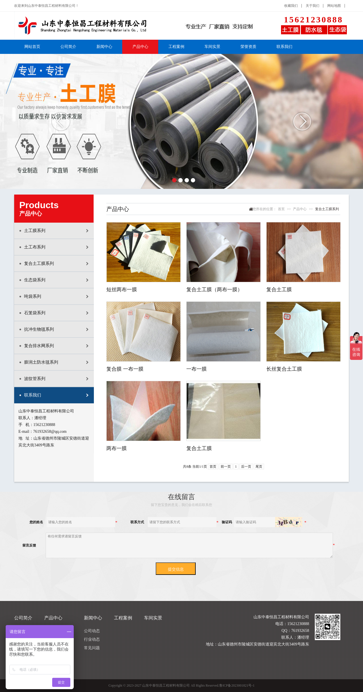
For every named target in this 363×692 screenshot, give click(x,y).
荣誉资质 (248, 47)
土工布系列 (34, 247)
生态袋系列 (34, 280)
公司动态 (92, 631)
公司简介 (68, 47)
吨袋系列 (32, 296)
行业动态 (92, 639)
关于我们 (312, 6)
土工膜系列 (34, 230)
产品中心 (140, 47)
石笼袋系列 (34, 313)
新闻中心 (104, 47)
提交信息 (176, 569)
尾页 (259, 467)
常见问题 (92, 648)
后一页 (246, 467)
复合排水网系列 (39, 345)
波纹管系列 (34, 378)
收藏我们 (291, 6)
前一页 (226, 467)
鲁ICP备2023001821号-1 (237, 685)
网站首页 (32, 47)
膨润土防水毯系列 (41, 362)
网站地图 (334, 6)
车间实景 (212, 47)
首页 (281, 209)
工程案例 (176, 47)
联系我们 (284, 47)
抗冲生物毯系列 (39, 329)
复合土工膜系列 (39, 263)
